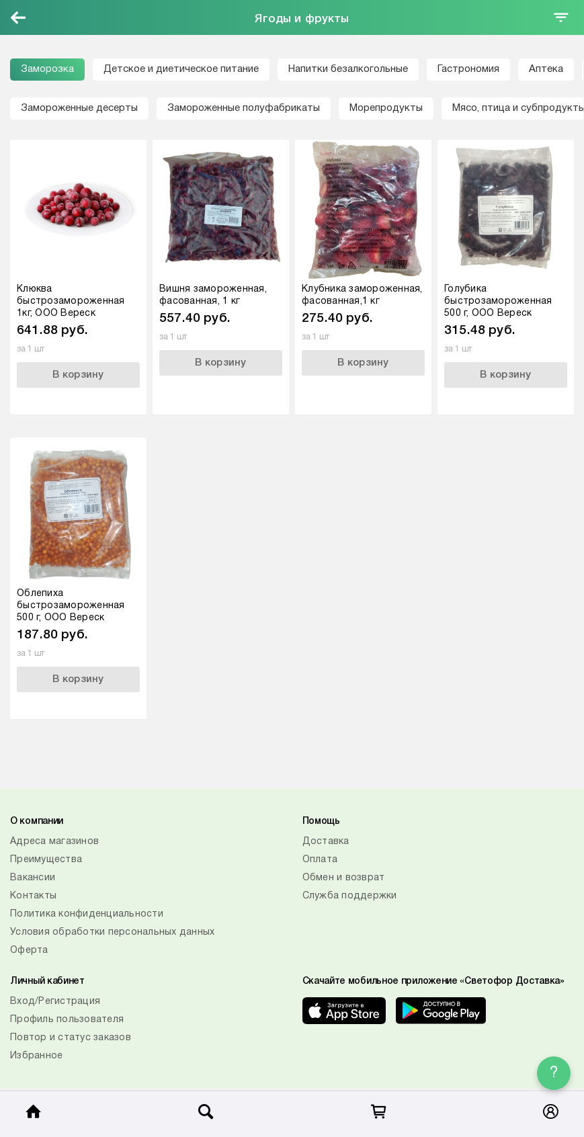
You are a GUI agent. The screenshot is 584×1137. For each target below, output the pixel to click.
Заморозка (47, 69)
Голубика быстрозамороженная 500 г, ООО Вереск (498, 301)
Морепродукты (386, 108)
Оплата (320, 859)
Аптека (546, 69)
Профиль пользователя (67, 1019)
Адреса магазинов (54, 841)
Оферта (29, 950)
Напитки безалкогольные (348, 69)
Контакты (33, 896)
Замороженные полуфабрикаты (243, 108)
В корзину (77, 375)
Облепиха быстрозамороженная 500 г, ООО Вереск (71, 605)
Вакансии (32, 878)
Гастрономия (468, 69)
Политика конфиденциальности (86, 914)
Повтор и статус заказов (70, 1038)
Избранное (36, 1056)
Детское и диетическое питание (181, 69)
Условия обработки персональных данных (112, 932)
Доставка (325, 841)
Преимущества (46, 859)
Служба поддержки (349, 896)
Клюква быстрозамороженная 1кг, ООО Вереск (71, 301)
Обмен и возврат (343, 878)
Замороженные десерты (79, 108)
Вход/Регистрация (55, 1001)
